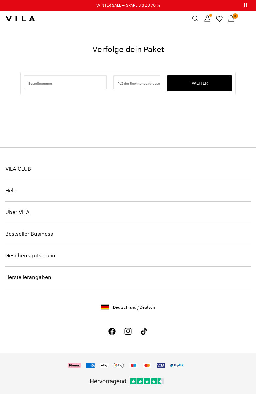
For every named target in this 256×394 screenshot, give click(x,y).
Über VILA (17, 212)
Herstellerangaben (28, 277)
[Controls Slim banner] (245, 5)
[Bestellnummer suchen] (65, 82)
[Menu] (243, 19)
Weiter (200, 83)
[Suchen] (195, 19)
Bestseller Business (29, 234)
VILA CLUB (18, 169)
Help (11, 190)
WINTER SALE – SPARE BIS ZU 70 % (128, 5)
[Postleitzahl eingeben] (136, 82)
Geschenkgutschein (30, 255)
